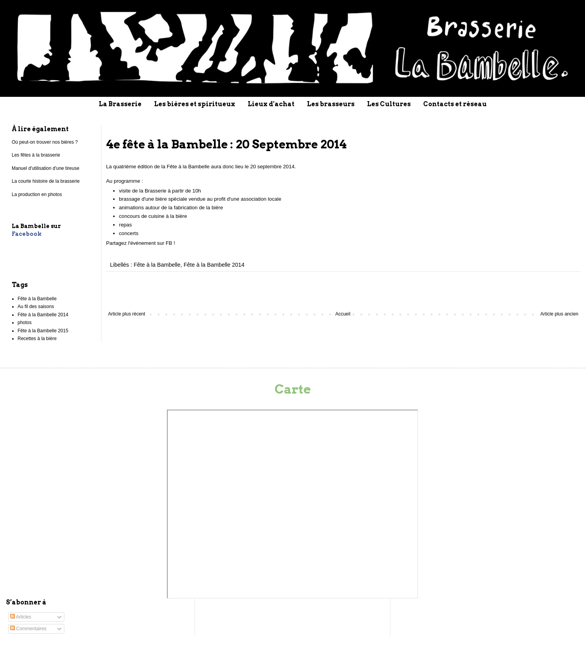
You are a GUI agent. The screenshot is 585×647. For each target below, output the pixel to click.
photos (25, 322)
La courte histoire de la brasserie (46, 181)
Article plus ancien (559, 314)
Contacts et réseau (455, 104)
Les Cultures (389, 104)
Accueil (343, 314)
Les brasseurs (331, 104)
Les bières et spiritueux (194, 104)
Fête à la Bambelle (157, 265)
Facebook (27, 234)
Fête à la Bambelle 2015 (43, 330)
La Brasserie (120, 104)
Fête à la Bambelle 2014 (214, 265)
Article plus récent (126, 314)
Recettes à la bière (37, 338)
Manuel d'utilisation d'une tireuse (45, 168)
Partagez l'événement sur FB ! (140, 243)
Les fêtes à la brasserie (36, 155)
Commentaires (28, 628)
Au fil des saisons (36, 306)
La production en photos (37, 194)
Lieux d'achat (271, 104)
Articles (20, 617)
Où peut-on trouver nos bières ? (45, 142)
